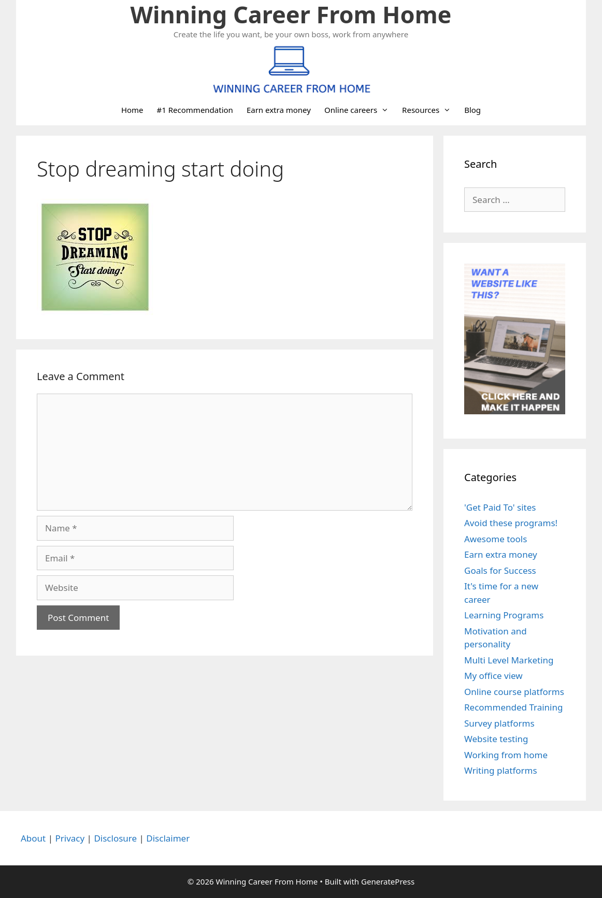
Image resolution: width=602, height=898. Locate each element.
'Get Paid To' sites (500, 507)
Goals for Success (500, 570)
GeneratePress (387, 881)
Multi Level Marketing (509, 660)
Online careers (359, 109)
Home (132, 110)
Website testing (496, 739)
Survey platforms (499, 723)
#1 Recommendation (195, 110)
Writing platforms (500, 770)
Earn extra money (279, 110)
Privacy (69, 838)
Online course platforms (514, 692)
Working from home (506, 755)
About (33, 838)
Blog (472, 110)
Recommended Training (513, 707)
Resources (429, 109)
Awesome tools (495, 539)
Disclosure (115, 838)
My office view (493, 676)
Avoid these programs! (510, 523)
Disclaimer (168, 838)
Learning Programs (503, 615)
